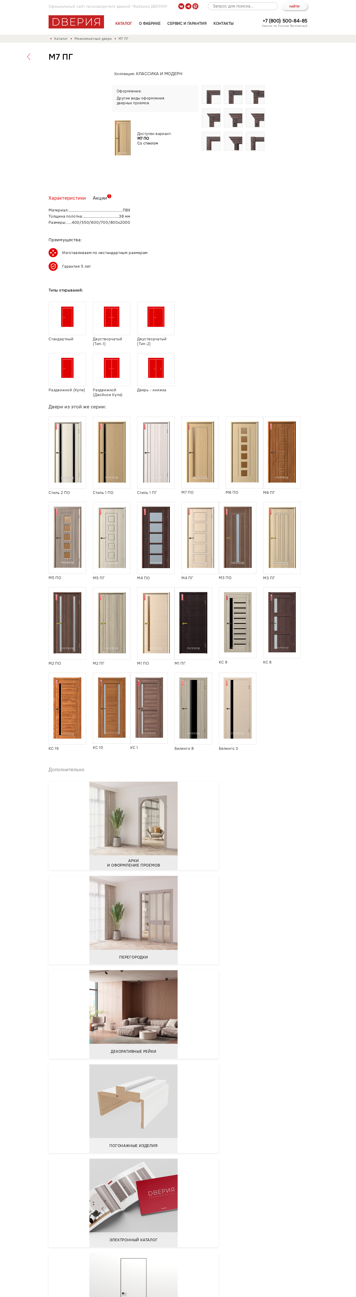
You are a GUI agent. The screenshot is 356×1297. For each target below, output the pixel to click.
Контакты (223, 23)
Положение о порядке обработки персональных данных (205, 1290)
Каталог (123, 23)
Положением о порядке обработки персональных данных (108, 1211)
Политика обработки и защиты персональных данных (99, 1290)
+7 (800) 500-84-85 (285, 21)
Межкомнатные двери (92, 39)
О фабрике (150, 23)
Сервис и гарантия (187, 23)
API (304, 1290)
